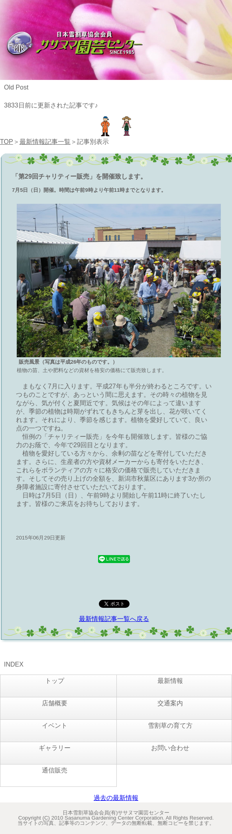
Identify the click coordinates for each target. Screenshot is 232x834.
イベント (54, 725)
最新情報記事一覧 (45, 141)
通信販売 (54, 770)
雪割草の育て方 (170, 725)
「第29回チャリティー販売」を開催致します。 (79, 176)
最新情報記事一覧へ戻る (114, 618)
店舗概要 (54, 703)
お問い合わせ (170, 747)
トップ (54, 680)
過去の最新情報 (116, 797)
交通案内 (170, 703)
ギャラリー (55, 747)
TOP (6, 141)
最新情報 (170, 680)
